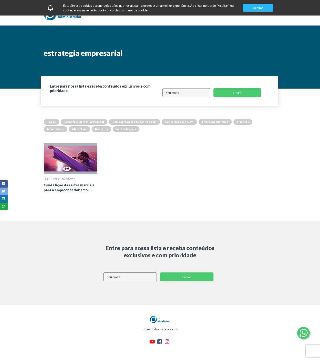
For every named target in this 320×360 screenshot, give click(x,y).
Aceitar (258, 8)
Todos (51, 121)
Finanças (243, 121)
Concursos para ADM (179, 121)
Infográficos (55, 129)
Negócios (101, 129)
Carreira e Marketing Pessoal (84, 121)
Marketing (79, 129)
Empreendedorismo (215, 121)
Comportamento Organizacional (134, 121)
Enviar (237, 92)
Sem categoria (126, 129)
